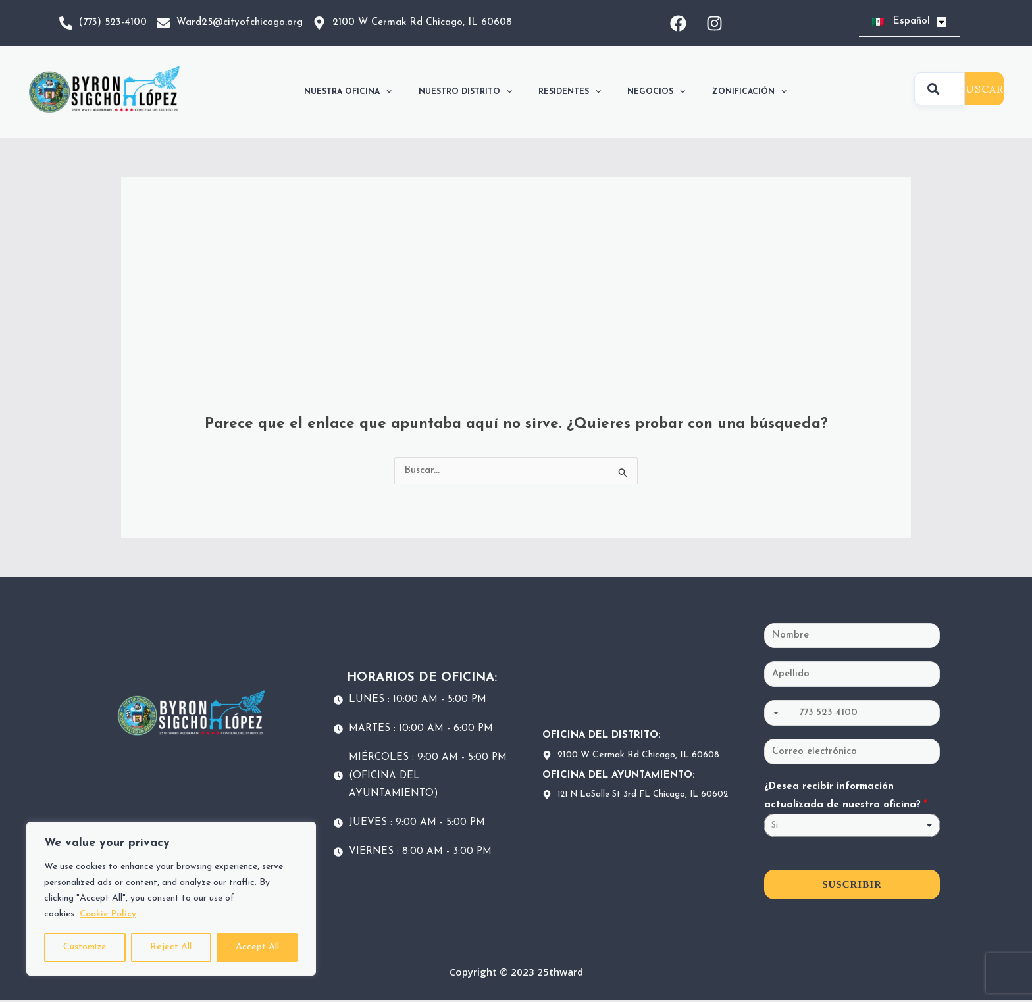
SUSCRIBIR (852, 886)
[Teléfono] (852, 714)
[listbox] (852, 827)
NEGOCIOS (656, 91)
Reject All (171, 947)
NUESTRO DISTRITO (465, 91)
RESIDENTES (569, 91)
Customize (85, 947)
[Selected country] (773, 714)
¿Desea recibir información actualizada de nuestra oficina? (845, 798)
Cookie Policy (108, 914)
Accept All (257, 947)
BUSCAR (981, 88)
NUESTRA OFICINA (348, 91)
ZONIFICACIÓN (749, 91)
